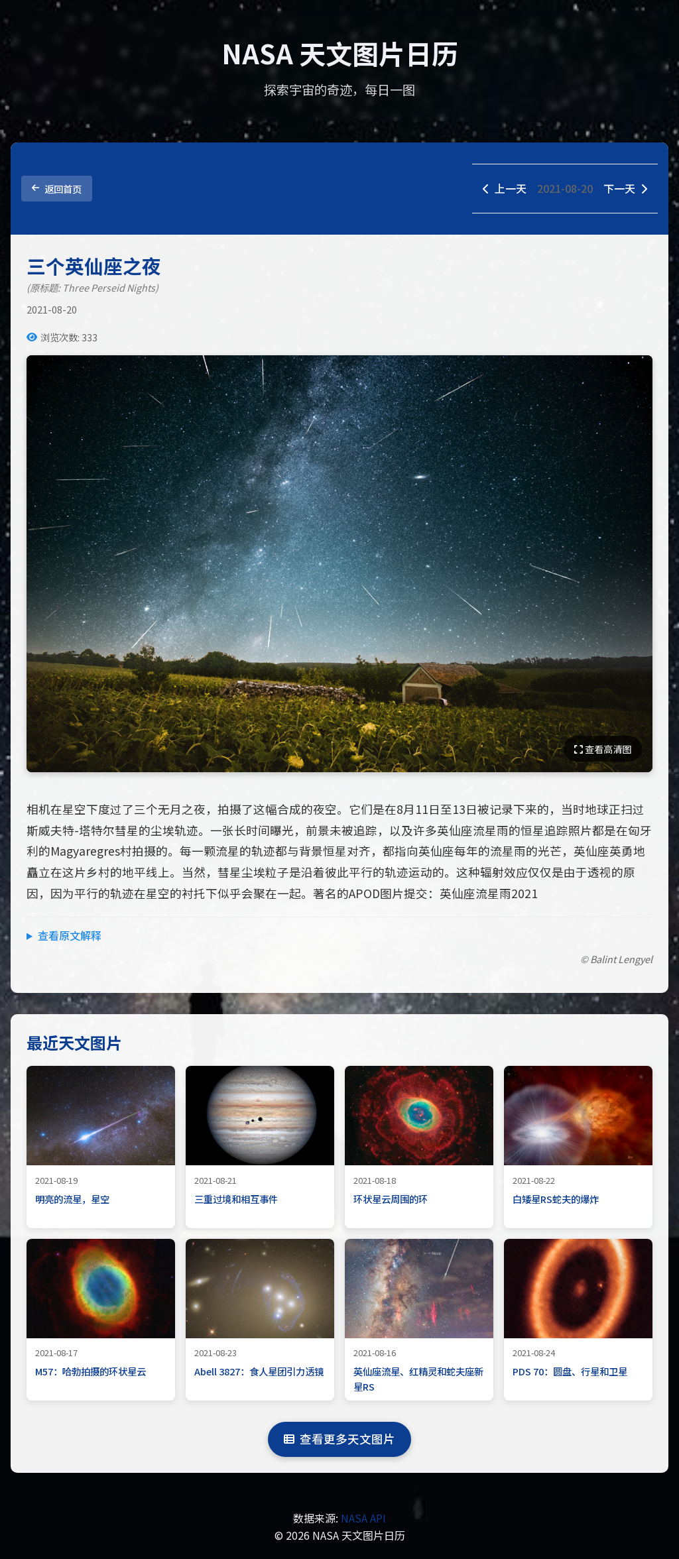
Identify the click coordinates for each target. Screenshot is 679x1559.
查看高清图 (602, 749)
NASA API (363, 1518)
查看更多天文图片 (339, 1438)
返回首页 (57, 189)
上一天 (504, 188)
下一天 (625, 188)
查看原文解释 (69, 935)
